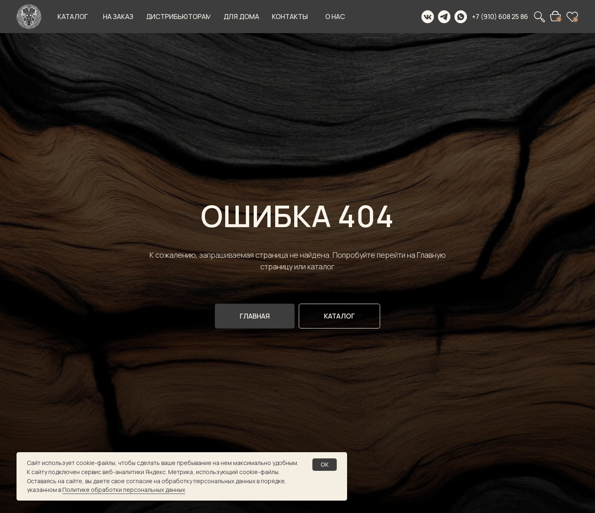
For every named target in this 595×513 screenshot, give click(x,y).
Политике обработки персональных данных (123, 490)
